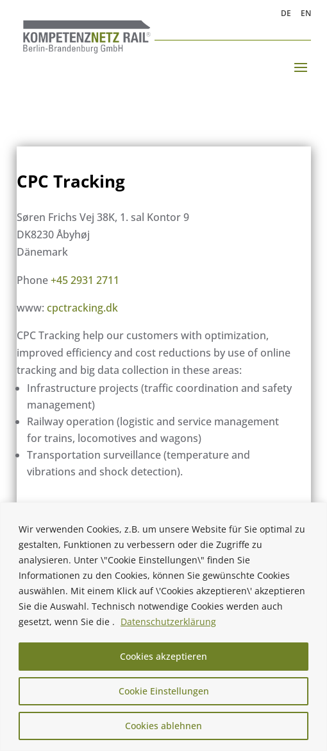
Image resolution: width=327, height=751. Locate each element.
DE (286, 14)
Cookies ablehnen (163, 726)
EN (306, 14)
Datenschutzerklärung (168, 621)
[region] (163, 626)
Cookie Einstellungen (164, 691)
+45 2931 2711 (85, 280)
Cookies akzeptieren (163, 656)
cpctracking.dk (82, 308)
